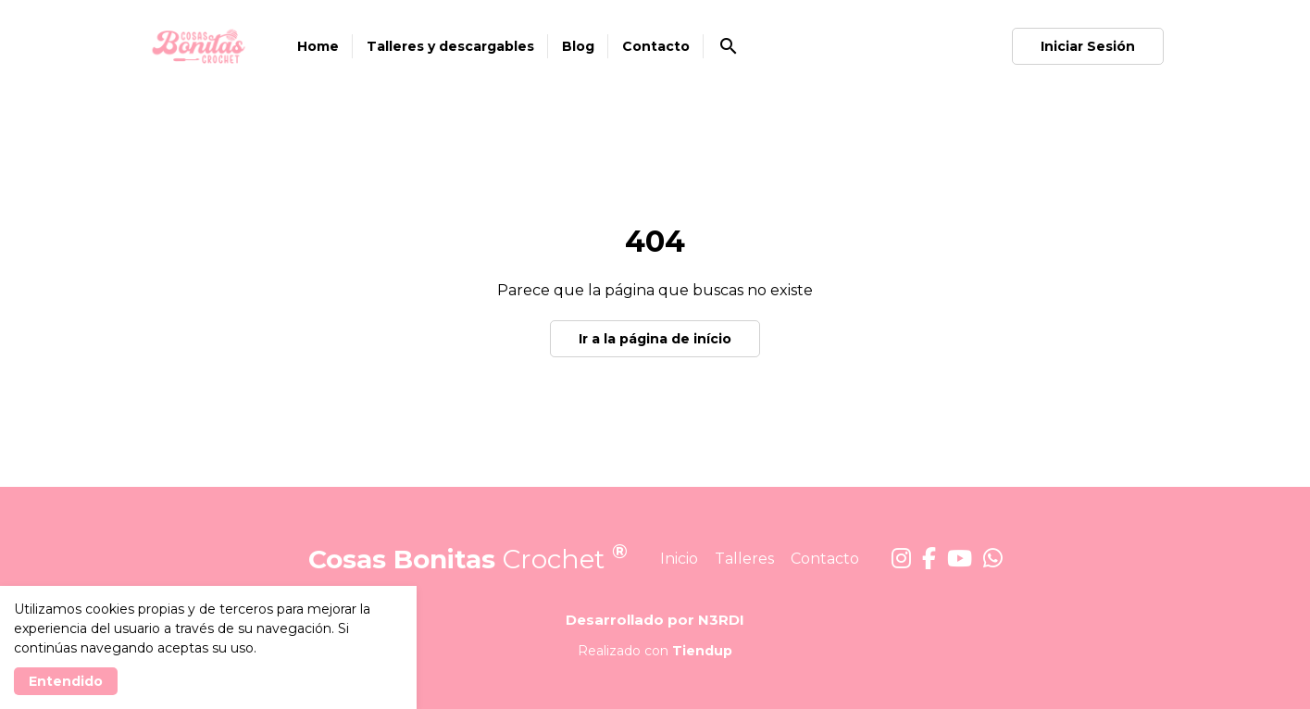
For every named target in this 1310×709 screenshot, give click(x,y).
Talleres (744, 558)
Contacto (825, 558)
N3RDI (721, 619)
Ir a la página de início (655, 338)
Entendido (66, 681)
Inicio (679, 558)
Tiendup (702, 650)
